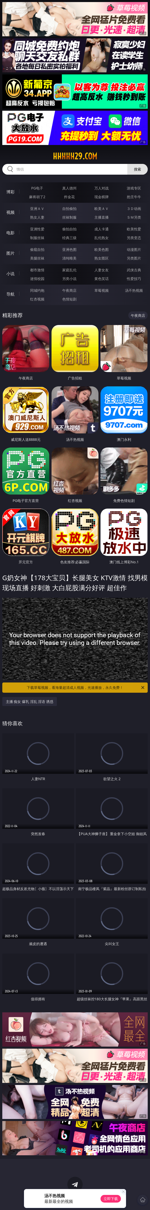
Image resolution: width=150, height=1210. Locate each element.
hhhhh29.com (75, 156)
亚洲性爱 (37, 229)
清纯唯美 (69, 258)
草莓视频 (101, 290)
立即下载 (111, 1198)
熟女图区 (101, 258)
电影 (10, 233)
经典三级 (69, 237)
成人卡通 (101, 229)
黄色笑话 (101, 278)
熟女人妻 (37, 217)
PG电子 (37, 188)
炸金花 (69, 196)
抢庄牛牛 (134, 196)
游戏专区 (134, 188)
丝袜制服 (69, 217)
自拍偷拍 (69, 208)
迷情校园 (37, 278)
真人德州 (69, 188)
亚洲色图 (69, 249)
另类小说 (69, 278)
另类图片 (134, 258)
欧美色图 (101, 249)
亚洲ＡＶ (37, 208)
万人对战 (101, 188)
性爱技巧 (134, 278)
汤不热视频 (134, 290)
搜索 (137, 169)
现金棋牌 (101, 196)
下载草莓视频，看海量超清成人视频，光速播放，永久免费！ (86, 688)
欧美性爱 (134, 229)
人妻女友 (101, 269)
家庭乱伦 (69, 269)
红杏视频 (37, 299)
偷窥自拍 (37, 249)
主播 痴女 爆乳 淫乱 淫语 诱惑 (29, 701)
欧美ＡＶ (101, 208)
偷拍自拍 (69, 229)
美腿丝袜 (37, 258)
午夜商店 (69, 290)
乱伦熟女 (101, 237)
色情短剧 (69, 299)
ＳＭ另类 (134, 217)
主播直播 (101, 217)
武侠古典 (134, 269)
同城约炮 (37, 290)
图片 (10, 253)
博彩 (10, 192)
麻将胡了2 (37, 196)
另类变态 (134, 237)
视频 (10, 212)
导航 (10, 294)
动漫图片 (134, 249)
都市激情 (37, 269)
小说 (10, 273)
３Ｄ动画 (134, 208)
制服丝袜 (37, 237)
